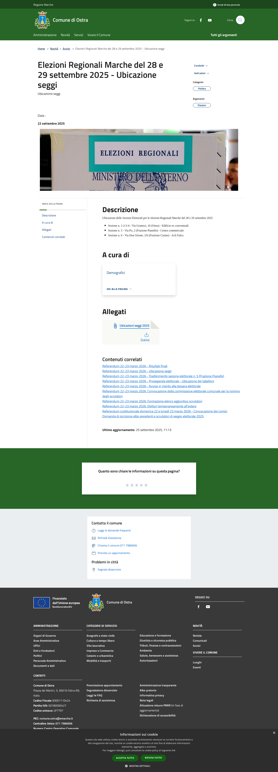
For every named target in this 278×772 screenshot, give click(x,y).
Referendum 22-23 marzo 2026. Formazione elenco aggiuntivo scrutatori (152, 401)
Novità (54, 48)
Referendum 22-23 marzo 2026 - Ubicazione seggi (137, 371)
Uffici (36, 645)
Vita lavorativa (96, 645)
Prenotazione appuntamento (104, 685)
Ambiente (146, 650)
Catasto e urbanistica (100, 655)
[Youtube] (208, 19)
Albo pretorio (148, 690)
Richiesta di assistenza (101, 700)
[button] (139, 766)
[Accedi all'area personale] (226, 5)
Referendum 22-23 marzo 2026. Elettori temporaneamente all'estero (149, 406)
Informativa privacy (152, 695)
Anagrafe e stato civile (101, 635)
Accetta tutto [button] (125, 757)
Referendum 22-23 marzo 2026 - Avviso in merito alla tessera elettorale (151, 386)
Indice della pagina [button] (52, 203)
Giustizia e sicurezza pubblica (158, 640)
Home (41, 48)
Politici (37, 655)
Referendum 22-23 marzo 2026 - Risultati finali (134, 366)
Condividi (201, 66)
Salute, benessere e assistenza (159, 655)
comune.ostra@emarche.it (56, 718)
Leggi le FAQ (94, 695)
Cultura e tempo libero (101, 640)
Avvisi (66, 48)
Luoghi (197, 662)
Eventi (197, 667)
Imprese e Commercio (100, 650)
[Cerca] (240, 20)
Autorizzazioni (148, 660)
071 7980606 (63, 723)
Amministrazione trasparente (158, 685)
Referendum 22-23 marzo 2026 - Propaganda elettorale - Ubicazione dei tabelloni (158, 381)
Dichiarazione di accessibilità (157, 715)
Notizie (197, 635)
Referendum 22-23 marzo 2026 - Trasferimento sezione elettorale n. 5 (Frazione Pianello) (163, 376)
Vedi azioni (202, 73)
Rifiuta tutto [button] (153, 757)
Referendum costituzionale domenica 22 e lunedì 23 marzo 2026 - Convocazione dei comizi (164, 411)
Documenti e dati (44, 666)
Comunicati (200, 640)
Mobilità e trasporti (99, 661)
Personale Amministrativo (49, 661)
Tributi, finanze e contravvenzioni (160, 645)
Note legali (146, 700)
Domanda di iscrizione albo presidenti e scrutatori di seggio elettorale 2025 (153, 416)
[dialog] (139, 750)
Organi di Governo (44, 635)
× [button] (274, 733)
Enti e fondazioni (44, 650)
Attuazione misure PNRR (155, 705)
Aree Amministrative (46, 640)
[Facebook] (199, 19)
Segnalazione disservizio (102, 690)
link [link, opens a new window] (173, 750)
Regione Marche (43, 5)
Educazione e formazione (155, 635)
